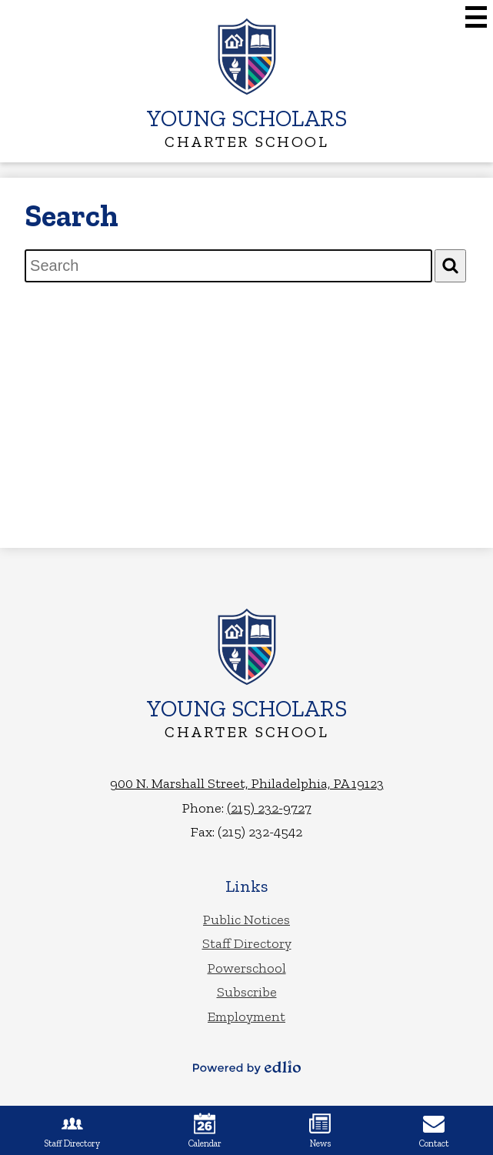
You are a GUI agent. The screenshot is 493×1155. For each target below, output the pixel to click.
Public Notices (246, 919)
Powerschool (247, 968)
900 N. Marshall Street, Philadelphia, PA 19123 (247, 783)
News (320, 1131)
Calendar (205, 1131)
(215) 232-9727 (269, 807)
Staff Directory (246, 943)
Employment (246, 1016)
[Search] (450, 265)
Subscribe (247, 991)
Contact (434, 1131)
